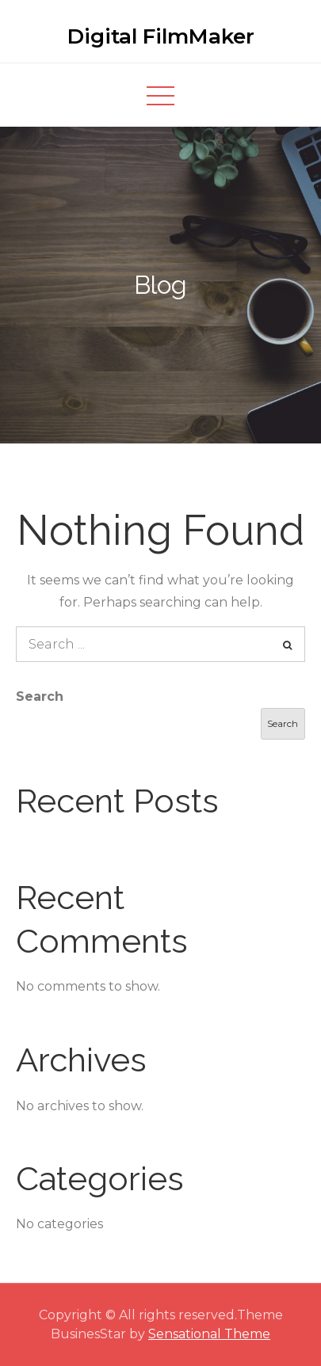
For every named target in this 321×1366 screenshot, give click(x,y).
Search (39, 696)
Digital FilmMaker (160, 36)
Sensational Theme (209, 1333)
